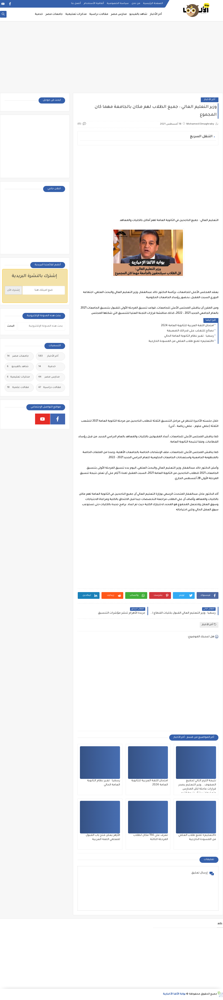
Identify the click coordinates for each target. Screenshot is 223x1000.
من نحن (136, 3)
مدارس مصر (119, 14)
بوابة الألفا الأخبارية (174, 994)
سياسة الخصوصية (118, 3)
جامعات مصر (54, 14)
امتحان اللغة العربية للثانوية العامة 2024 (187, 325)
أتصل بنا (76, 3)
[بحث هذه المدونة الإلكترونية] (41, 326)
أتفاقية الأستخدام (94, 3)
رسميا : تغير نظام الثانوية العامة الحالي (189, 336)
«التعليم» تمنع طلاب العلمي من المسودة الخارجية (181, 341)
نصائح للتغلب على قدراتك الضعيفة (190, 330)
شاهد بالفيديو (138, 14)
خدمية (39, 14)
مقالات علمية (18, 387)
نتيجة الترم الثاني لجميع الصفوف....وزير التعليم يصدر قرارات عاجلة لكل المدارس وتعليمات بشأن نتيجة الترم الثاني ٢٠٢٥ (197, 789)
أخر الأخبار (156, 14)
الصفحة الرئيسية (153, 3)
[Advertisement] (111, 59)
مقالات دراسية (98, 14)
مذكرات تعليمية (76, 14)
